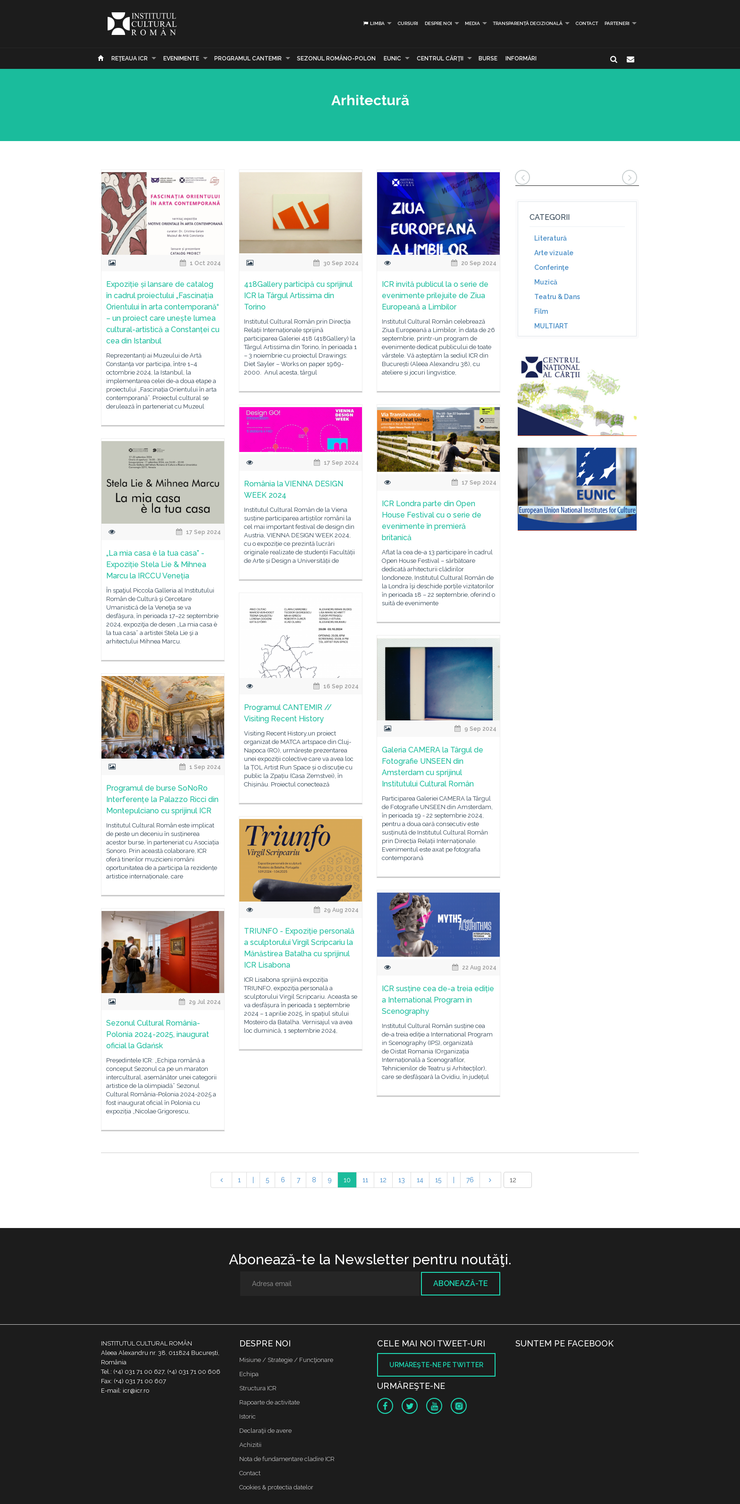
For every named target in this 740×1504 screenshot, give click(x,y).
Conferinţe (551, 267)
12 (383, 1180)
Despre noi (438, 23)
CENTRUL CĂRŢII (440, 58)
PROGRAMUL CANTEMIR (248, 58)
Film (541, 311)
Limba (373, 23)
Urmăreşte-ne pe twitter (436, 1365)
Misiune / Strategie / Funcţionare (286, 1359)
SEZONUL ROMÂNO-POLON (336, 58)
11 (365, 1180)
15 (438, 1180)
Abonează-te (460, 1283)
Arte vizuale (553, 253)
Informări (521, 58)
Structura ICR (258, 1388)
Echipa (249, 1374)
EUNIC (392, 58)
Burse (488, 58)
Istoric (247, 1416)
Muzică (545, 282)
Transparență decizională (528, 23)
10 (347, 1180)
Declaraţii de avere (265, 1430)
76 (470, 1180)
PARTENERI (617, 23)
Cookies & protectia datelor (276, 1487)
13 (401, 1180)
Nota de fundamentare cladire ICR (287, 1458)
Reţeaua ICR (129, 58)
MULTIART (551, 326)
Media (472, 23)
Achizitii (250, 1444)
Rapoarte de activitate (269, 1402)
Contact (586, 23)
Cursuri (407, 23)
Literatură (550, 238)
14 (420, 1180)
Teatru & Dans (557, 297)
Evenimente (181, 58)
